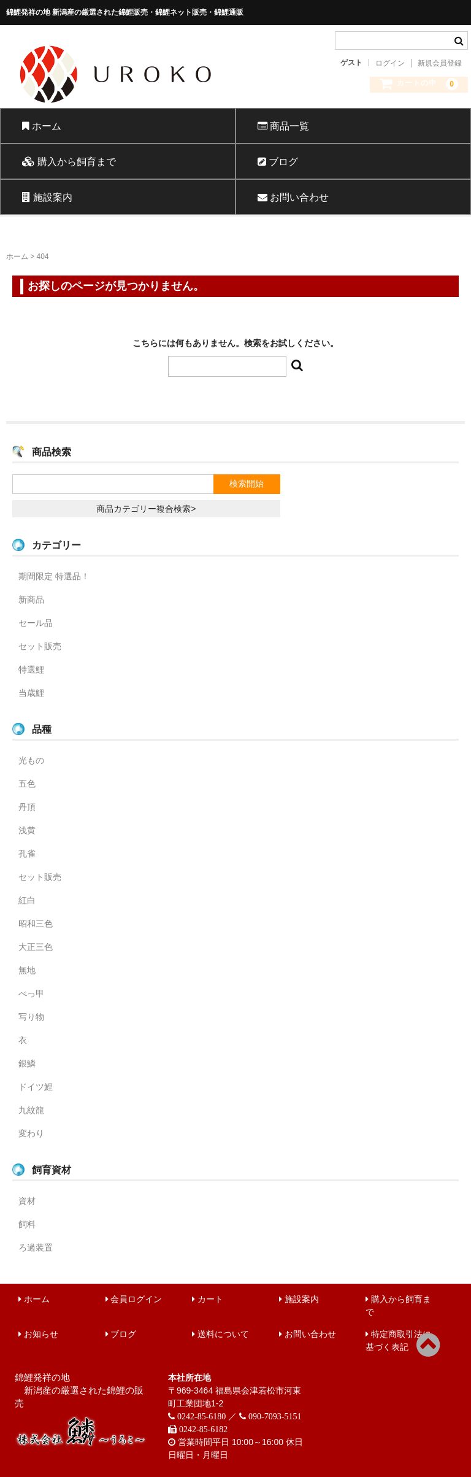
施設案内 (47, 196)
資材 (27, 1201)
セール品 (35, 623)
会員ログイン (134, 1299)
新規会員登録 (440, 63)
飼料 (27, 1224)
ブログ (278, 161)
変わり (31, 1133)
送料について (220, 1334)
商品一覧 (283, 125)
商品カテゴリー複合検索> (146, 509)
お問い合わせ (293, 196)
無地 (27, 970)
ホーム (41, 125)
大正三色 (35, 947)
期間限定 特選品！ (54, 576)
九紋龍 (31, 1110)
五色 (27, 784)
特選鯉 (31, 669)
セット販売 (39, 646)
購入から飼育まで (69, 161)
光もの (31, 760)
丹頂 (27, 807)
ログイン (390, 63)
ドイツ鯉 (35, 1087)
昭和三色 (35, 923)
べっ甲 (31, 993)
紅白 (27, 900)
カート (207, 1299)
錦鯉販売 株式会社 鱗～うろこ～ (158, 107)
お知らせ (38, 1334)
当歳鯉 (31, 693)
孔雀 (27, 853)
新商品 (31, 599)
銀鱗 (27, 1063)
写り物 (31, 1017)
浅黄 (27, 830)
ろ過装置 (35, 1247)
